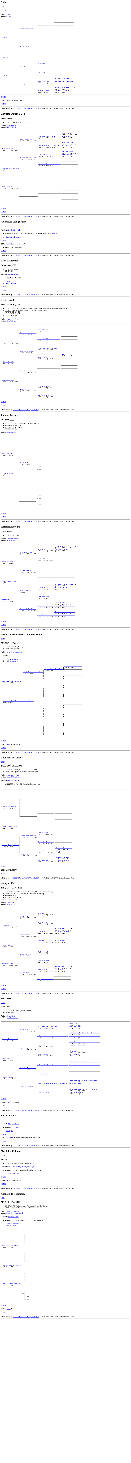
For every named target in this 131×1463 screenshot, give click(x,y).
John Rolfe (10, 1003)
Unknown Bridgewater (13, 266)
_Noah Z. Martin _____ (45, 94)
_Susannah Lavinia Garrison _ (49, 162)
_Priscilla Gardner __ (63, 960)
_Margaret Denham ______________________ (84, 1188)
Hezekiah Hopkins (10, 646)
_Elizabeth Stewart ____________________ (84, 1221)
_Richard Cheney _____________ (48, 427)
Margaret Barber (13, 1253)
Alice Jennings (13, 303)
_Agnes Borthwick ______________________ (84, 1210)
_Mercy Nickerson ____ (63, 949)
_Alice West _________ (27, 511)
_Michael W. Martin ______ (64, 90)
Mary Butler (11, 598)
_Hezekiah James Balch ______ (49, 152)
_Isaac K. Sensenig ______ (64, 101)
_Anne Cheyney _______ (27, 431)
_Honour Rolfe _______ (27, 1040)
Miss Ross (7, 1181)
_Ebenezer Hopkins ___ (10, 622)
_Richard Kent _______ (45, 1082)
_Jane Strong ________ (45, 618)
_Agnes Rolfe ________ (45, 1047)
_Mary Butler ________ (10, 668)
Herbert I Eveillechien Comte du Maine (18, 780)
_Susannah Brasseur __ (27, 385)
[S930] (8, 1231)
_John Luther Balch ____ (28, 155)
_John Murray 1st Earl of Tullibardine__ (84, 1150)
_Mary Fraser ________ (27, 1168)
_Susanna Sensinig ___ (45, 105)
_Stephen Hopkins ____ (27, 611)
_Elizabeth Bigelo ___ (45, 664)
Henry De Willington (13, 1340)
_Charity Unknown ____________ (48, 438)
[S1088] (9, 1267)
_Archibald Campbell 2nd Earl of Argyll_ (84, 1217)
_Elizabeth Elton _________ (64, 653)
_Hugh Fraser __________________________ (52, 1164)
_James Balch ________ (70, 148)
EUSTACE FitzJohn (12, 1303)
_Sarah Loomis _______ (45, 686)
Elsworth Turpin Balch (12, 190)
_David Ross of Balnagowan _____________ (52, 1142)
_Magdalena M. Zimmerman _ (64, 94)
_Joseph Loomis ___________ (64, 683)
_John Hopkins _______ (45, 607)
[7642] (3, 710)
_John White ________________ (49, 173)
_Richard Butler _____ (45, 653)
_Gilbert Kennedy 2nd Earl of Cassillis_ (52, 1210)
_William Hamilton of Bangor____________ (52, 1188)
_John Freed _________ (45, 72)
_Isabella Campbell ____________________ (52, 1221)
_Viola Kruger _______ (27, 51)
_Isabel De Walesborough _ (12, 1424)
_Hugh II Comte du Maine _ (33, 745)
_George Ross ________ (10, 1157)
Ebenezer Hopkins (13, 596)
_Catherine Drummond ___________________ (84, 1153)
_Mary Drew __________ (45, 1093)
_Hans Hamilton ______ (27, 1192)
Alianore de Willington (12, 1402)
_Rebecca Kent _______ (27, 1086)
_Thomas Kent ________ (62, 1079)
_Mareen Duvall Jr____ (10, 374)
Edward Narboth (13, 867)
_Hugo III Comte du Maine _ (12, 756)
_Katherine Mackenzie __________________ (84, 1164)
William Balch (11, 140)
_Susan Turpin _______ (10, 212)
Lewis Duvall (8, 398)
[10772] (3, 6)
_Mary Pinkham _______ (46, 960)
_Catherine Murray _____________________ (52, 1153)
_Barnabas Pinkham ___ (63, 956)
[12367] (3, 1117)
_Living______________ (10, 40)
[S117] (8, 272)
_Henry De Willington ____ (12, 1378)
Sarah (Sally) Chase (13, 863)
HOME (3, 118)
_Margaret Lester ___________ (49, 184)
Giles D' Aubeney (11, 1354)
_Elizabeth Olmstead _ (27, 679)
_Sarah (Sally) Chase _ (10, 942)
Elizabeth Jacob (12, 349)
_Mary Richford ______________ (48, 392)
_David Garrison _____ (70, 159)
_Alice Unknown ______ (62, 1047)
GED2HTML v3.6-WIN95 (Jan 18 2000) (26, 123)
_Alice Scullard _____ (45, 1071)
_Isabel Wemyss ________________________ (52, 1175)
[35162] (16, 1256)
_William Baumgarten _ (27, 29)
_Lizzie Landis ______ (45, 83)
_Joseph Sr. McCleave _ (10, 896)
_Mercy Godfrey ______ (28, 953)
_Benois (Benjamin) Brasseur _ (48, 381)
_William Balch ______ (10, 166)
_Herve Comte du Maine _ (73, 738)
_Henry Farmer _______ (10, 500)
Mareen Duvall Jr (12, 348)
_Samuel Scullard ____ (27, 1064)
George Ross (11, 1131)
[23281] (3, 848)
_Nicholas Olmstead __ (45, 675)
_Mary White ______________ (64, 686)
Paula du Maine (11, 733)
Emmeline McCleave (10, 920)
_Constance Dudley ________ (64, 607)
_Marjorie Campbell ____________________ (84, 1142)
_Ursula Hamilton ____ (10, 1203)
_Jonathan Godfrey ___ (63, 945)
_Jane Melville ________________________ (52, 1199)
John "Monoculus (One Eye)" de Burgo (21, 1296)
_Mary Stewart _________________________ (84, 1175)
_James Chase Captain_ (28, 931)
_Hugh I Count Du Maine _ (53, 741)
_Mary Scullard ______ (10, 1075)
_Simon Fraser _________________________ (84, 1161)
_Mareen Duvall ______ (27, 363)
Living (9, 14)
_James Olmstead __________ (64, 672)
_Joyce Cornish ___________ (64, 675)
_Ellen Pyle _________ (62, 1082)
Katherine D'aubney (12, 1353)
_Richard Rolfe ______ (62, 1033)
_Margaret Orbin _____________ (48, 370)
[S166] (8, 830)
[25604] (3, 1284)
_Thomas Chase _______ (46, 927)
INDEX (3, 111)
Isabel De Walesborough (15, 1342)
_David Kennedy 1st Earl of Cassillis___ (84, 1206)
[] (3, 115)
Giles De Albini (13, 1346)
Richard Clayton (11, 312)
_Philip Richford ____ (69, 389)
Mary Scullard (11, 1005)
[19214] (3, 1327)
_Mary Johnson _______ (70, 173)
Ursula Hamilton (12, 1132)
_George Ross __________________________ (84, 1139)
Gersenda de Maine (12, 731)
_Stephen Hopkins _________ (64, 604)
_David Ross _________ (27, 1146)
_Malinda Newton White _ (28, 177)
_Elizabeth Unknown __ (62, 1036)
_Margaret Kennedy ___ (27, 1214)
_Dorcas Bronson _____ (27, 633)
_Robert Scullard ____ (45, 1060)
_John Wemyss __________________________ (84, 1172)
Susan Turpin (11, 142)
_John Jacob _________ (27, 409)
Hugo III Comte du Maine (15, 724)
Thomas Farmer (8, 524)
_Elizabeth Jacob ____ (10, 420)
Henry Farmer (11, 475)
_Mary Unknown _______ (70, 162)
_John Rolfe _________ (45, 1014)
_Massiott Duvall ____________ (48, 359)
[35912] (54, 262)
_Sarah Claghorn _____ (46, 938)
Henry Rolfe (8, 1053)
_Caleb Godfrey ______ (46, 949)
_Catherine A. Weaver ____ (64, 105)
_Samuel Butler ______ (27, 657)
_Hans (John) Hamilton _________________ (84, 1184)
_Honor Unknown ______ (45, 1025)
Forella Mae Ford (14, 259)
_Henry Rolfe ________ (27, 1018)
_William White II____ (70, 170)
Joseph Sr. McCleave (13, 861)
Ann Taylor (9, 1260)
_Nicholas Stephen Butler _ (64, 650)
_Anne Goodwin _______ (70, 152)
